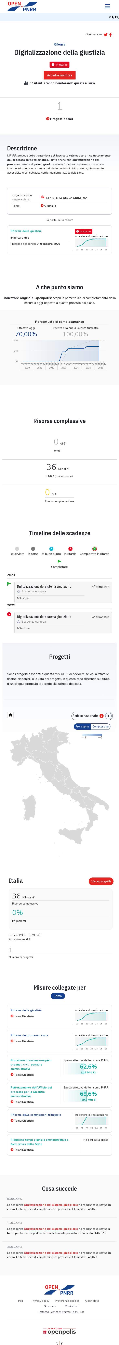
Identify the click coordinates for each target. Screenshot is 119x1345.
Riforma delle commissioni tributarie (36, 1115)
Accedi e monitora (59, 75)
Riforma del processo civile (29, 1035)
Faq (20, 1301)
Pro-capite (82, 726)
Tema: (22, 1016)
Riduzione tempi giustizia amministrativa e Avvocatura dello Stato (39, 1142)
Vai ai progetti (101, 881)
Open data (92, 1301)
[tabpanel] (59, 916)
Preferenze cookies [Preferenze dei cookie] (67, 1301)
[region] (59, 791)
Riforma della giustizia (26, 231)
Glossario (50, 1306)
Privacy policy (40, 1301)
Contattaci (71, 1306)
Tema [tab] (58, 996)
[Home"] (10, 715)
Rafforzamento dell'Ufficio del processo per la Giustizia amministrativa (31, 1092)
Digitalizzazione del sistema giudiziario (51, 1205)
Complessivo (100, 726)
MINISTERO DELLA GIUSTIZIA (64, 197)
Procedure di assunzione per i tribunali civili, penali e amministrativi (31, 1064)
